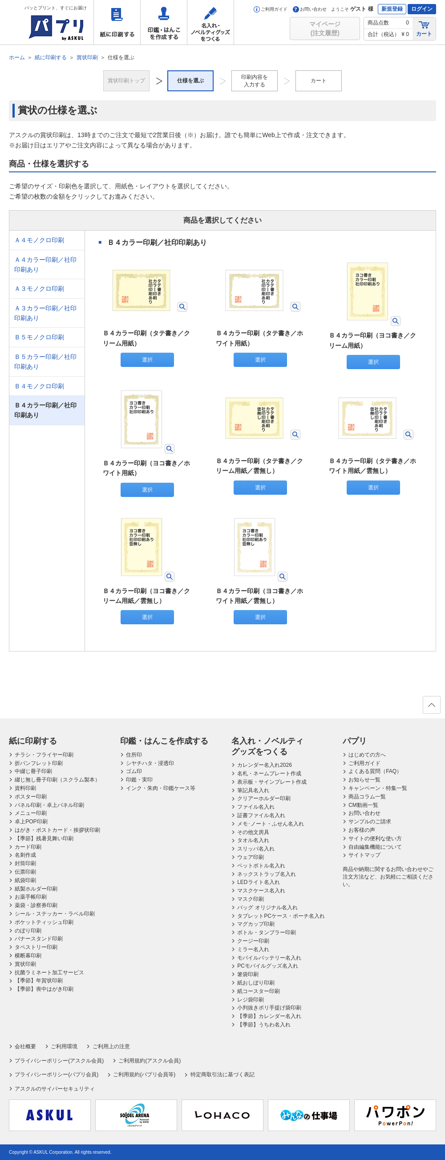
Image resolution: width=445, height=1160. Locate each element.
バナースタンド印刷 (39, 939)
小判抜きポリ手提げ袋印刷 (269, 1008)
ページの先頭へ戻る (431, 707)
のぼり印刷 (28, 931)
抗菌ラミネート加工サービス (49, 972)
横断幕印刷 (28, 955)
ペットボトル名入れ (261, 866)
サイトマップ (364, 855)
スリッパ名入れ (256, 849)
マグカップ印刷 (256, 924)
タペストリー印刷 (36, 947)
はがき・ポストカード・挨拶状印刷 (57, 830)
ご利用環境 (64, 1046)
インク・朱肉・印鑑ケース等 (160, 788)
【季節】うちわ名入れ (264, 1025)
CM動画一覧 (363, 805)
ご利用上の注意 (111, 1046)
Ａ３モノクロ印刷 (39, 288)
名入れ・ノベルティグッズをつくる (210, 22)
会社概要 (25, 1046)
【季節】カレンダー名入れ (269, 1016)
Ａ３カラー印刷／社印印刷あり (45, 313)
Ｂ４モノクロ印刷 (39, 386)
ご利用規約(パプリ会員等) (144, 1074)
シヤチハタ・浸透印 (150, 763)
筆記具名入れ (253, 790)
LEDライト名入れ (258, 882)
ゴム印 (134, 771)
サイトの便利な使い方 (375, 838)
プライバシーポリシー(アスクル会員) (59, 1061)
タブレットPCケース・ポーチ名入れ (281, 916)
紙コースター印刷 (258, 991)
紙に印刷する (117, 22)
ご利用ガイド (270, 9)
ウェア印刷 (250, 857)
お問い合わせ (310, 9)
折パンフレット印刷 (39, 763)
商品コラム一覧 (367, 797)
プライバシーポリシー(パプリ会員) (56, 1074)
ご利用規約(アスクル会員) (149, 1061)
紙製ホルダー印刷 (36, 889)
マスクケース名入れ (261, 890)
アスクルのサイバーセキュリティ (55, 1089)
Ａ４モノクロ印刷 (39, 240)
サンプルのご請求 (369, 821)
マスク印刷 (250, 899)
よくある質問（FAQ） (375, 771)
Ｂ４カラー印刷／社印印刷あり (45, 410)
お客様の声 (361, 830)
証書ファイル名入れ (261, 815)
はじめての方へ (367, 755)
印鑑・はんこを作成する (164, 22)
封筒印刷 (25, 863)
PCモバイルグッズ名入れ (267, 966)
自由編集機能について (375, 847)
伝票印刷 (25, 872)
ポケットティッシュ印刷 (44, 922)
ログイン (422, 9)
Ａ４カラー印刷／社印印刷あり (45, 264)
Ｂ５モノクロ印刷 (39, 337)
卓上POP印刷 (31, 821)
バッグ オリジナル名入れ (267, 907)
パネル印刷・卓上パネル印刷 (49, 805)
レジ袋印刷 (250, 1000)
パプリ (355, 741)
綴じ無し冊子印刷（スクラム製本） (57, 780)
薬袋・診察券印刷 (36, 905)
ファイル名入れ (256, 807)
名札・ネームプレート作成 (269, 773)
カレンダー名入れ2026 (264, 765)
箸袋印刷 (248, 974)
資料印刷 (25, 788)
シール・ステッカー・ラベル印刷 (55, 914)
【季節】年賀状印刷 (39, 980)
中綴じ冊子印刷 (33, 771)
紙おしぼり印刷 (256, 983)
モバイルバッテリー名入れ (269, 958)
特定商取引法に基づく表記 (222, 1074)
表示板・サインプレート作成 (272, 782)
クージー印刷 (253, 941)
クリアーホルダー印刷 (264, 798)
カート (424, 28)
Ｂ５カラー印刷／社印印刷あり (45, 361)
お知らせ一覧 (364, 780)
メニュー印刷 (31, 813)
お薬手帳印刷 (31, 897)
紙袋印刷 (25, 880)
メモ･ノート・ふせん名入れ (270, 824)
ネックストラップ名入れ (266, 874)
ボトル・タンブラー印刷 (266, 932)
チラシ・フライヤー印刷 (44, 755)
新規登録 (392, 9)
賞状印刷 (25, 964)
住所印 (134, 755)
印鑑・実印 (139, 780)
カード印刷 (28, 847)
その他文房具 (253, 832)
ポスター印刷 (31, 797)
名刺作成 (25, 855)
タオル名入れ (253, 840)
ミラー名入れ (253, 949)
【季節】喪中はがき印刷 (44, 989)
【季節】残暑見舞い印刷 (44, 838)
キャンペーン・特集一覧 (377, 788)
